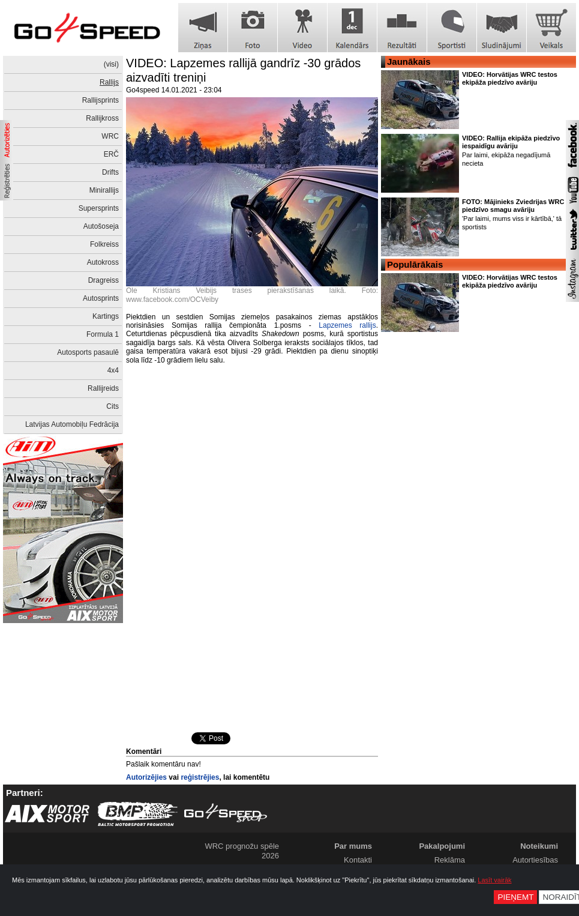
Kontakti (358, 859)
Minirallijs (104, 190)
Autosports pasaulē (88, 352)
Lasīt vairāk (494, 880)
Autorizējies (146, 777)
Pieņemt (515, 897)
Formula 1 (102, 334)
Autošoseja (101, 226)
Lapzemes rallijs (347, 325)
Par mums (353, 846)
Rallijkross (102, 118)
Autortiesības (535, 859)
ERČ (111, 154)
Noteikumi (539, 846)
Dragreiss (103, 280)
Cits (112, 406)
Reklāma (449, 859)
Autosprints (101, 298)
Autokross (103, 262)
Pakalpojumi (442, 846)
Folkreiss (104, 244)
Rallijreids (103, 388)
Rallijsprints (100, 100)
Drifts (110, 172)
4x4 (113, 370)
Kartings (105, 316)
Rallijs (109, 82)
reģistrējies (200, 777)
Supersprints (99, 208)
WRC (110, 136)
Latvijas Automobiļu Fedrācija (72, 424)
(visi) (111, 64)
